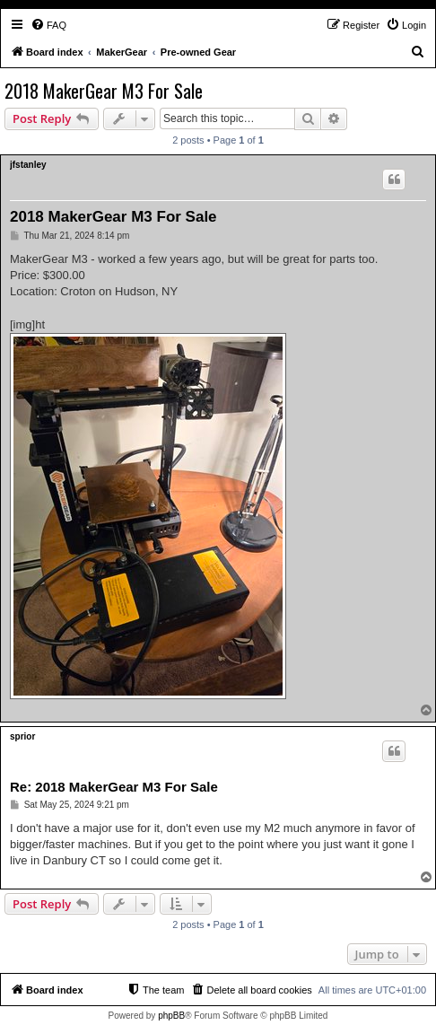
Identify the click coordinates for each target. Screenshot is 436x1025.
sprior (22, 736)
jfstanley (28, 165)
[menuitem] (48, 25)
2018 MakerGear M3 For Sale (103, 90)
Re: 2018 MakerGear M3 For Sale (114, 786)
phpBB (171, 1016)
